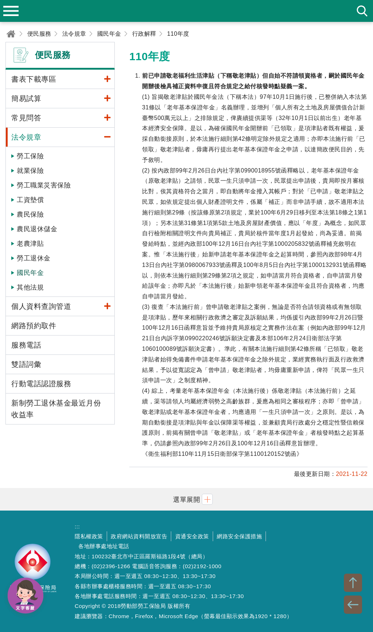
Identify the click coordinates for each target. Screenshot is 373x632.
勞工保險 (30, 156)
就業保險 (30, 170)
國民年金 (30, 272)
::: (77, 526)
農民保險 (30, 214)
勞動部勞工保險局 (32, 571)
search (362, 11)
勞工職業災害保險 (44, 185)
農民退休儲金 (37, 229)
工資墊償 (30, 199)
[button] (186, 499)
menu (11, 11)
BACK (353, 605)
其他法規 (30, 287)
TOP (353, 583)
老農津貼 (30, 243)
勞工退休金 (34, 258)
